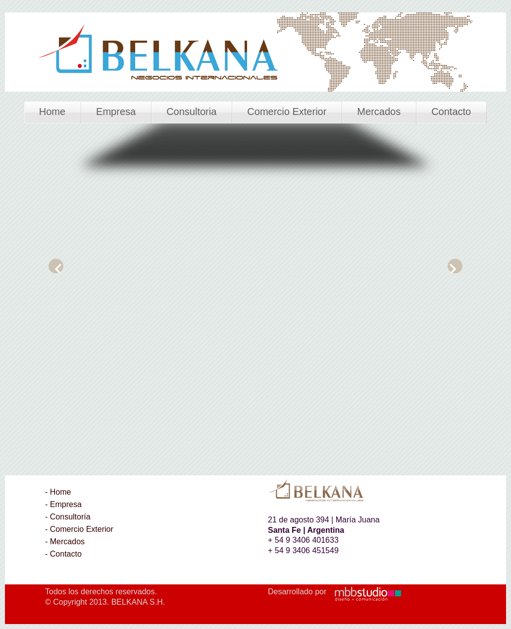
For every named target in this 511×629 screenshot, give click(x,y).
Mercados (379, 111)
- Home (58, 492)
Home (52, 111)
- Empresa (63, 504)
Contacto (451, 111)
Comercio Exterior (286, 111)
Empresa (116, 111)
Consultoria (191, 111)
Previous (56, 266)
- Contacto (63, 554)
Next (455, 266)
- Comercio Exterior (79, 529)
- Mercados (65, 541)
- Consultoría (68, 517)
